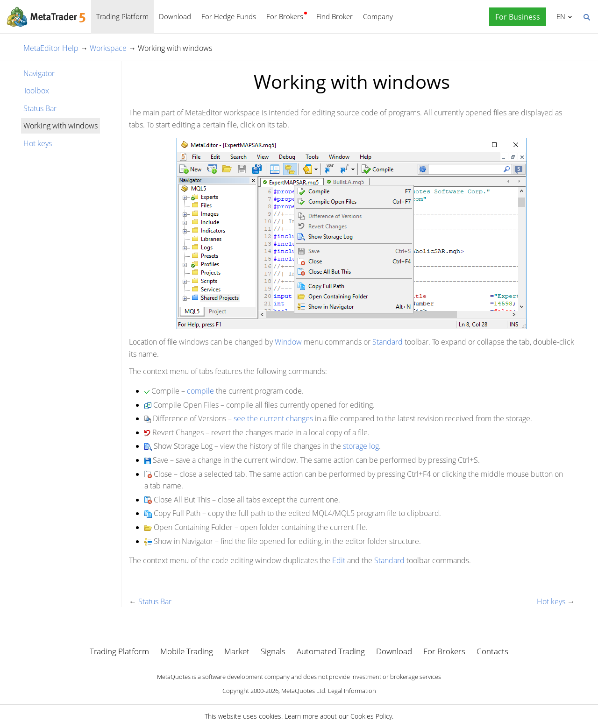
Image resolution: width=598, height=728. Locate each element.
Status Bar (40, 108)
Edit (338, 560)
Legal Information (352, 690)
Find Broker (334, 16)
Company (378, 16)
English (559, 16)
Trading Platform (122, 16)
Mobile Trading (186, 651)
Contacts (492, 651)
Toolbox (36, 90)
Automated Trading (331, 651)
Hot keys (37, 143)
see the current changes (273, 418)
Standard (387, 342)
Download (175, 16)
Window (288, 342)
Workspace (108, 48)
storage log (361, 446)
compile (200, 391)
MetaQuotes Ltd (303, 690)
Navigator (39, 73)
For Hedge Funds (228, 16)
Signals (273, 651)
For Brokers (284, 16)
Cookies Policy (371, 716)
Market (236, 651)
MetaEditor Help (50, 48)
